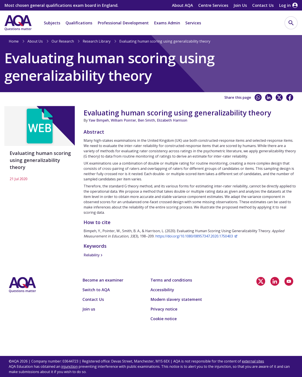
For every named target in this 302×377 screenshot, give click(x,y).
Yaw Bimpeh (99, 120)
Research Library (97, 41)
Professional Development (123, 22)
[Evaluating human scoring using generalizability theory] (39, 146)
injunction (69, 366)
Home (14, 41)
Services (193, 22)
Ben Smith (146, 120)
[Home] (18, 23)
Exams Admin (167, 22)
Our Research (63, 41)
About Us (35, 41)
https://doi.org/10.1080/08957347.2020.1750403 (196, 236)
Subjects (52, 22)
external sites (253, 361)
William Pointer (123, 120)
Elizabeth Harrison (172, 120)
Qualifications (79, 22)
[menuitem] (291, 22)
